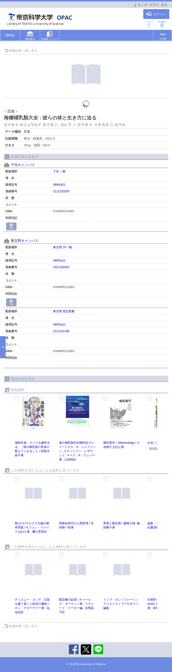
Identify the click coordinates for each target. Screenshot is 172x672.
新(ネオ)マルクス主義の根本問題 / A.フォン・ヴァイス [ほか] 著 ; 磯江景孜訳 (32, 527)
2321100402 (61, 267)
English (162, 23)
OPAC (10, 35)
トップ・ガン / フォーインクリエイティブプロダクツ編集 (121, 604)
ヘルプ (149, 23)
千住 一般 (59, 171)
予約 (11, 227)
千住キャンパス (23, 165)
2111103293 (61, 191)
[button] (30, 36)
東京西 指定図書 (63, 311)
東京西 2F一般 (62, 247)
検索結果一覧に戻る (21, 50)
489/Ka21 (59, 184)
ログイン (156, 14)
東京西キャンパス (24, 241)
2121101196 (61, 331)
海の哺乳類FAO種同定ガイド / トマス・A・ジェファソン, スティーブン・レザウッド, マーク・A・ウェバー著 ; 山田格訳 (77, 451)
